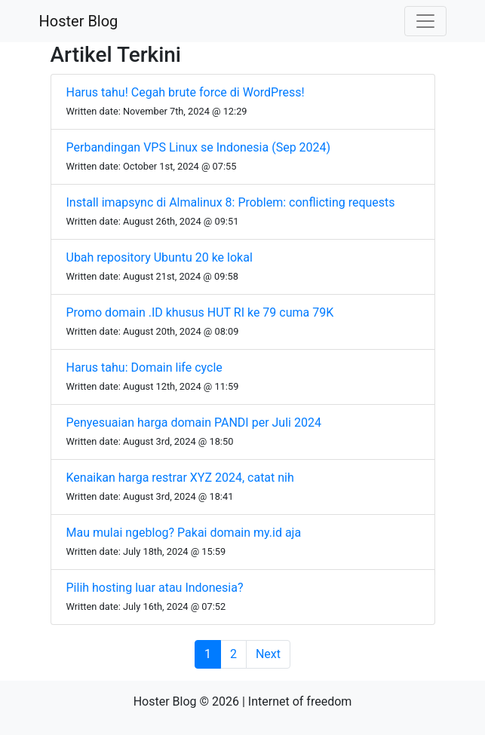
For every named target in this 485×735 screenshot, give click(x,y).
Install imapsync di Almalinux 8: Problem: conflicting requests (230, 202)
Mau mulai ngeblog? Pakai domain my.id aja (184, 532)
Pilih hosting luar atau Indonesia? (155, 587)
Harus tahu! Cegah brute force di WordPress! (185, 92)
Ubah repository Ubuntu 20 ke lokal (159, 257)
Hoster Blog (78, 21)
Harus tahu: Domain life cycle (144, 367)
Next (268, 654)
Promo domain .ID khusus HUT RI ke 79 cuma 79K (200, 312)
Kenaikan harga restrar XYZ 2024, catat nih (180, 477)
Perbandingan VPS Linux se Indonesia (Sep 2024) (198, 147)
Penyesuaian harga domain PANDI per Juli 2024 (193, 422)
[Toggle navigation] (425, 21)
